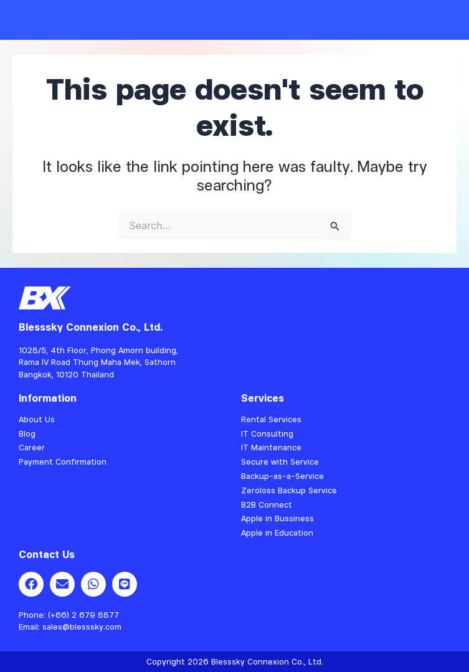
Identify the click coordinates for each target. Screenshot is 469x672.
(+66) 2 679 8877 (83, 614)
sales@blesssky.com (81, 626)
